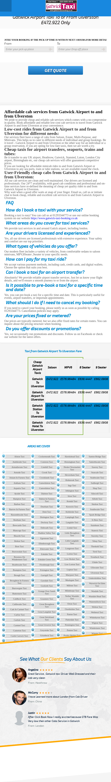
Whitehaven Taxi (97, 617)
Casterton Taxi (19, 630)
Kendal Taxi (72, 501)
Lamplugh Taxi (72, 517)
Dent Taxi (46, 512)
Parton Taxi (72, 614)
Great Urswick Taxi (46, 625)
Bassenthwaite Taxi (19, 515)
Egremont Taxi (46, 538)
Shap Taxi (97, 488)
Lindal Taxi (72, 528)
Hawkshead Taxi (72, 456)
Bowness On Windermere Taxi (19, 558)
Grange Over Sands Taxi (46, 592)
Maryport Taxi (72, 575)
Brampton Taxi (19, 570)
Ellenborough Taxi (47, 543)
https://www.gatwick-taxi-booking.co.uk (54, 218)
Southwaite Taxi (97, 509)
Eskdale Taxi (46, 554)
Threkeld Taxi (97, 546)
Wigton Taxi (97, 623)
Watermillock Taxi (97, 602)
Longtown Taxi (72, 548)
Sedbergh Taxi (97, 483)
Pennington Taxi (72, 625)
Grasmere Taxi (46, 599)
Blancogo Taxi (19, 530)
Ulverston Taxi (97, 573)
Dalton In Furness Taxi (47, 500)
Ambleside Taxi (19, 462)
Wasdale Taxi (97, 591)
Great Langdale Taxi (47, 612)
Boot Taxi (19, 546)
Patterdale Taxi (71, 620)
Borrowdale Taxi (19, 552)
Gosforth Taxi (47, 586)
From (7, 43)
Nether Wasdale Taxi (72, 597)
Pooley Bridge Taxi (72, 635)
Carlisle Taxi (19, 620)
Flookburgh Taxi (47, 565)
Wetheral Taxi (97, 612)
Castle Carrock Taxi (19, 636)
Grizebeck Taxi (46, 635)
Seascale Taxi (97, 472)
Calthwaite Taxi (19, 604)
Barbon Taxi (19, 504)
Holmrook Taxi (72, 480)
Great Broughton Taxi (46, 605)
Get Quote (56, 70)
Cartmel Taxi (19, 625)
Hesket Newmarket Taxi (72, 468)
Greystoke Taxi (46, 630)
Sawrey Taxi (97, 467)
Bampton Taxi (19, 499)
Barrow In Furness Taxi (19, 509)
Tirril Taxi (97, 552)
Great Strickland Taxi (47, 618)
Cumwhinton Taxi (46, 483)
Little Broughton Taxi (72, 534)
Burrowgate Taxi (19, 588)
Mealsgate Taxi (72, 580)
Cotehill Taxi (46, 467)
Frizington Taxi (46, 570)
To (58, 43)
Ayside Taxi (19, 493)
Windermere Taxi (97, 628)
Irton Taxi (72, 496)
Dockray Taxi (47, 522)
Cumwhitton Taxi (46, 488)
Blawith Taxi (19, 536)
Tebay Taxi (97, 541)
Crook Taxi (47, 472)
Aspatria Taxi (19, 488)
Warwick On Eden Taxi (97, 584)
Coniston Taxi (47, 462)
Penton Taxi (72, 630)
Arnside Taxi (19, 472)
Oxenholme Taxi (72, 609)
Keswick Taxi (72, 507)
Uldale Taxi (97, 562)
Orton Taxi (72, 604)
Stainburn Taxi (97, 525)
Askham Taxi (19, 483)
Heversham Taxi (72, 475)
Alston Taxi (19, 456)
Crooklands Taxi (47, 478)
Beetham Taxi (19, 520)
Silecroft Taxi (97, 493)
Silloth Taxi (97, 499)
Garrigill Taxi (47, 575)
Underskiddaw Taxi (97, 578)
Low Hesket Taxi (72, 559)
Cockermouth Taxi (47, 456)
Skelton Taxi (97, 504)
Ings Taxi (72, 485)
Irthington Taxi (71, 491)
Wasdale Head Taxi (97, 596)
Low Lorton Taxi (72, 564)
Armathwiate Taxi (19, 467)
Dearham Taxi (47, 507)
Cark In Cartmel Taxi (19, 609)
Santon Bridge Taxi (97, 456)
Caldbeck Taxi (19, 599)
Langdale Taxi (72, 522)
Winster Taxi (97, 633)
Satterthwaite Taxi (97, 462)
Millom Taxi (72, 585)
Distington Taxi (46, 517)
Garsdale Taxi (47, 580)
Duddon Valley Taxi (46, 533)
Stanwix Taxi (97, 530)
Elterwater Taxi (46, 549)
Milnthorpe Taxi (72, 591)
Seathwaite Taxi (97, 478)
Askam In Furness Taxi (19, 478)
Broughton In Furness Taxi (19, 581)
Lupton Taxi (72, 569)
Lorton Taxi (72, 554)
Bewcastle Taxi (19, 525)
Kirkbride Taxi (72, 512)
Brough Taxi (19, 575)
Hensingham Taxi (72, 462)
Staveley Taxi (97, 536)
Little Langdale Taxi (72, 542)
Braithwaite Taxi (19, 565)
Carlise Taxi (19, 615)
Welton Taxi (97, 607)
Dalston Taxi (46, 493)
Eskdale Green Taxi (46, 559)
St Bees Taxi (97, 520)
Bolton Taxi (19, 541)
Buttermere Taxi (19, 594)
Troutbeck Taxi (97, 557)
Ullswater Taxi (97, 567)
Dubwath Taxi (47, 528)
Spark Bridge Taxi (97, 515)
